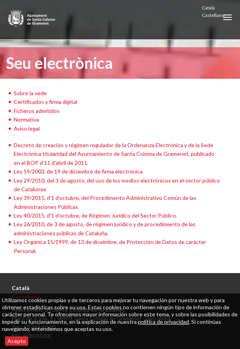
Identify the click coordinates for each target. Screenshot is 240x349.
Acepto (16, 341)
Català (208, 8)
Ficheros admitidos (37, 110)
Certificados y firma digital (45, 101)
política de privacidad (163, 321)
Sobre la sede (30, 93)
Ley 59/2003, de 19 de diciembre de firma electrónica (78, 171)
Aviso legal (27, 128)
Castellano (213, 15)
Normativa (26, 119)
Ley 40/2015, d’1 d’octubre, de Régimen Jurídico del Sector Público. (95, 215)
